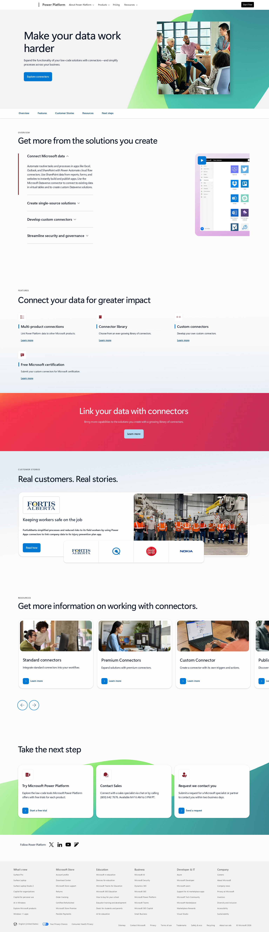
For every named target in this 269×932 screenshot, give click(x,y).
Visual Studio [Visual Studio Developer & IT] (182, 914)
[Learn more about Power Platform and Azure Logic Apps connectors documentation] (27, 340)
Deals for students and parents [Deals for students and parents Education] (109, 908)
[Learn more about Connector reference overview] (105, 340)
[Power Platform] (53, 5)
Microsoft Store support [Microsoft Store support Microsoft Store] (66, 886)
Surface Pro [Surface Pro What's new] (18, 874)
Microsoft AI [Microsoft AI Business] (139, 874)
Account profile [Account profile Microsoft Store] (62, 874)
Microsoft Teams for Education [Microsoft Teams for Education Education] (109, 886)
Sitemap (121, 925)
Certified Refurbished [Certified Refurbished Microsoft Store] (65, 902)
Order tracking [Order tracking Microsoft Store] (62, 897)
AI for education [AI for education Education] (103, 914)
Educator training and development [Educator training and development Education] (111, 902)
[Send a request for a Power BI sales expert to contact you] (190, 811)
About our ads (225, 925)
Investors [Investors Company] (221, 897)
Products (102, 4)
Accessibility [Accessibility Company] (222, 908)
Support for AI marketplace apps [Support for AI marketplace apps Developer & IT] (190, 891)
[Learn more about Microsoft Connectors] (134, 434)
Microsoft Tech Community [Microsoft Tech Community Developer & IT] (188, 897)
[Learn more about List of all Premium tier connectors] (111, 681)
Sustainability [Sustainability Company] (223, 914)
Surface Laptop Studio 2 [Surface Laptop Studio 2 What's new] (24, 886)
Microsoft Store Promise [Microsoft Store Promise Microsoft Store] (66, 908)
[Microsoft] (26, 5)
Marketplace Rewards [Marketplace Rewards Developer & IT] (186, 908)
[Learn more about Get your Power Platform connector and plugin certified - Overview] (27, 378)
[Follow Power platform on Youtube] (68, 844)
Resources (129, 4)
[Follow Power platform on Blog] (76, 844)
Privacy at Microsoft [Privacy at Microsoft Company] (225, 891)
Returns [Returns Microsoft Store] (59, 891)
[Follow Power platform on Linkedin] (60, 844)
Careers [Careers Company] (220, 874)
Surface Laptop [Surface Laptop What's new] (20, 880)
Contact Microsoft (137, 925)
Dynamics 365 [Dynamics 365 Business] (140, 886)
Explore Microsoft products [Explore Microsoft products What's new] (25, 908)
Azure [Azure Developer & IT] (179, 874)
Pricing (116, 4)
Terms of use (166, 925)
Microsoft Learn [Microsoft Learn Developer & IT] (183, 886)
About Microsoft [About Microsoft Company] (224, 880)
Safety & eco (196, 925)
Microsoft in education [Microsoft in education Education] (105, 874)
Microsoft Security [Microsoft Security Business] (142, 880)
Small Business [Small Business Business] (140, 914)
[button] (117, 160)
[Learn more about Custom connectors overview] (183, 340)
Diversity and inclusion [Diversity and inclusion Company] (227, 902)
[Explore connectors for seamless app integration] (38, 76)
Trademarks (181, 925)
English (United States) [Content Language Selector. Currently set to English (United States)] (28, 924)
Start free (247, 4)
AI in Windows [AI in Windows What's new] (20, 902)
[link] (24, 114)
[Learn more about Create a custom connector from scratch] (190, 681)
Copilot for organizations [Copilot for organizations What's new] (24, 891)
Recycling (211, 925)
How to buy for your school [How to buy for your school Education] (107, 897)
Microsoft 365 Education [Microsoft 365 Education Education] (106, 891)
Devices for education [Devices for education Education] (105, 880)
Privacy (153, 925)
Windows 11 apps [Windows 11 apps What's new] (21, 914)
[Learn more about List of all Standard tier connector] (33, 681)
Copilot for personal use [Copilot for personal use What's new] (24, 897)
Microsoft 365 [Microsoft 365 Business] (140, 891)
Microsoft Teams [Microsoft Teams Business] (141, 902)
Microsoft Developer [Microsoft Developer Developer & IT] (185, 880)
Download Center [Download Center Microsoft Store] (63, 880)
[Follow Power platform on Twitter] (51, 844)
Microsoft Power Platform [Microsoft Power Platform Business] (145, 897)
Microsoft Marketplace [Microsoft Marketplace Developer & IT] (186, 902)
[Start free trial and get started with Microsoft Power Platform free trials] (34, 811)
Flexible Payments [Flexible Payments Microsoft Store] (63, 914)
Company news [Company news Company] (223, 886)
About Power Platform (80, 4)
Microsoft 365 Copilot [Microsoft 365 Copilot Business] (143, 908)
